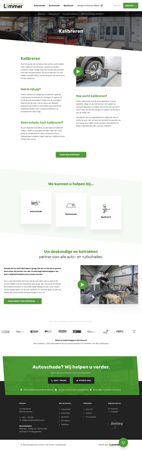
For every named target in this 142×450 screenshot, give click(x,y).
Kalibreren (42, 14)
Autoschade (39, 5)
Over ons (117, 6)
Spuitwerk (68, 5)
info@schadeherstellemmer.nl (31, 420)
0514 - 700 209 (58, 380)
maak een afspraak (70, 155)
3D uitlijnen (65, 421)
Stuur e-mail (83, 380)
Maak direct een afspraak (21, 301)
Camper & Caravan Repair (90, 5)
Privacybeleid (91, 417)
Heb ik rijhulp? (54, 14)
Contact (129, 6)
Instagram (113, 412)
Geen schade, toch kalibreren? (92, 14)
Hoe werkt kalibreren (70, 14)
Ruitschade (54, 5)
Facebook (113, 409)
